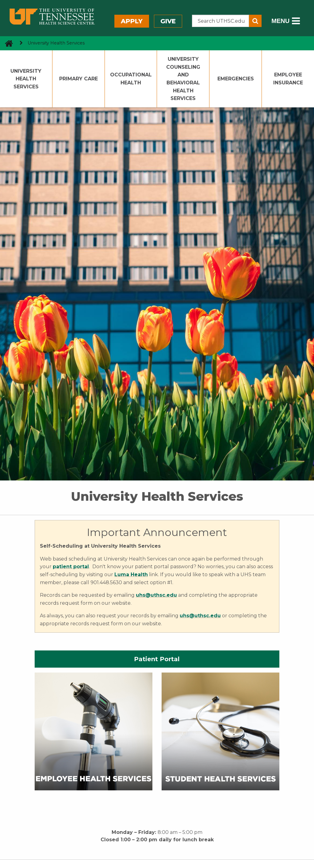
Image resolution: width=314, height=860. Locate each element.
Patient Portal (157, 659)
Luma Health (131, 574)
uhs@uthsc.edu (200, 616)
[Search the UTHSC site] (220, 21)
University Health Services (25, 79)
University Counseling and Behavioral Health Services (183, 78)
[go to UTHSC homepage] (6, 43)
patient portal (71, 566)
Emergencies (235, 79)
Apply (132, 21)
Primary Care (78, 79)
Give (168, 21)
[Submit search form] (255, 21)
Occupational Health (131, 79)
